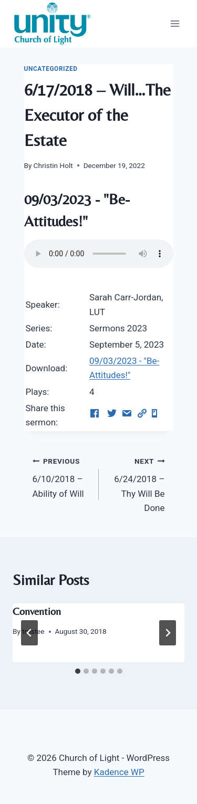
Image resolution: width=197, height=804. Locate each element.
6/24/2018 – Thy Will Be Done (136, 483)
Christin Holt (53, 165)
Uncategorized (51, 68)
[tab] (77, 671)
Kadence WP (119, 772)
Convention (37, 611)
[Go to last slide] (29, 632)
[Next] (167, 632)
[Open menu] (174, 23)
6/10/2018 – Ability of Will (61, 476)
